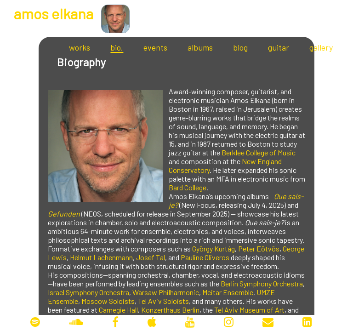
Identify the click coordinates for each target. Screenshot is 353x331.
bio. (116, 47)
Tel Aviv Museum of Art (249, 309)
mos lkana (53, 13)
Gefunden (64, 213)
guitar (278, 47)
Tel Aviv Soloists (163, 301)
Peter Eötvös (258, 248)
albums (200, 47)
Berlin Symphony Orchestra (262, 283)
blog (240, 47)
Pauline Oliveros (205, 257)
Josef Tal (150, 257)
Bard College (187, 187)
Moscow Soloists (108, 301)
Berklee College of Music (259, 152)
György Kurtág (213, 248)
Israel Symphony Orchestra (88, 292)
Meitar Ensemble (227, 292)
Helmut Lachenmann (101, 257)
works (79, 47)
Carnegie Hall (118, 309)
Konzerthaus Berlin (170, 309)
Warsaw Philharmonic (165, 292)
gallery (321, 47)
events (155, 47)
